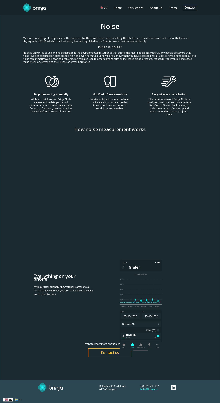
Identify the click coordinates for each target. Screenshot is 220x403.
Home (118, 7)
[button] (136, 7)
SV (18, 399)
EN (8, 399)
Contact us (110, 352)
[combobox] (8, 399)
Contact (190, 7)
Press (173, 7)
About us (156, 7)
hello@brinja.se (149, 389)
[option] (18, 399)
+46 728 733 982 (149, 386)
